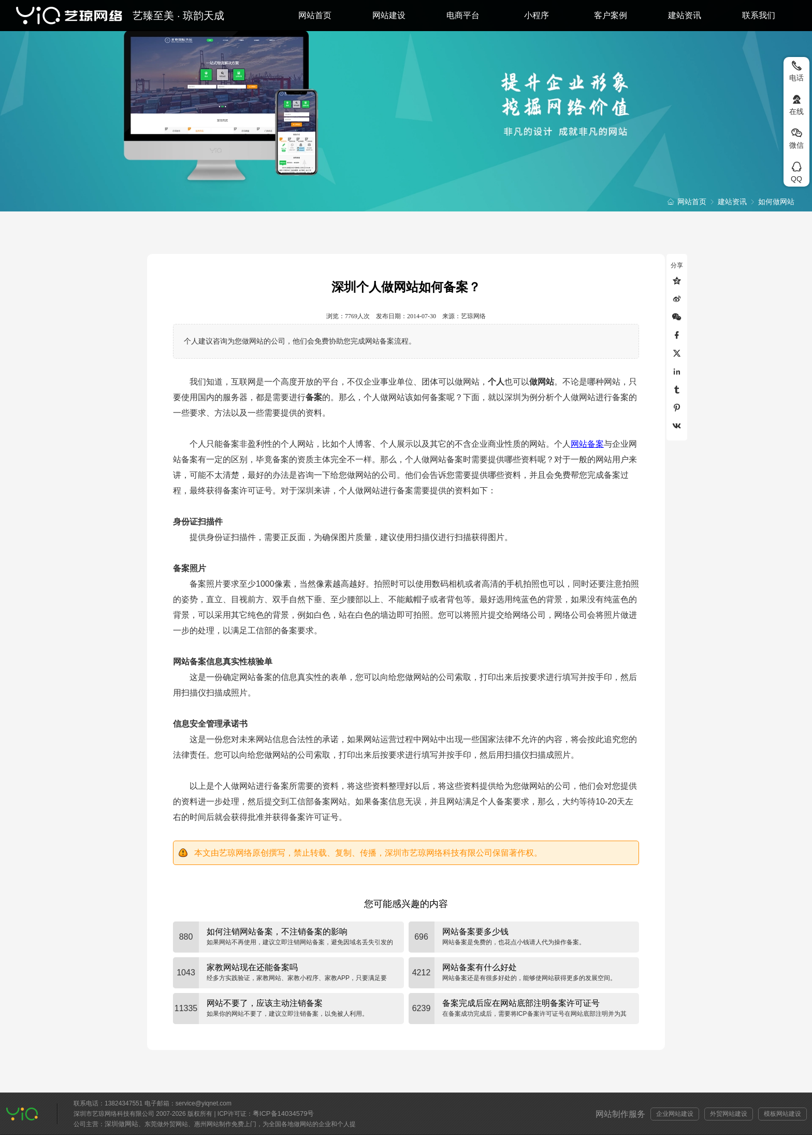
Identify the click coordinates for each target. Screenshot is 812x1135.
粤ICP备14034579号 (283, 1113)
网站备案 (587, 443)
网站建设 (388, 15)
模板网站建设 (782, 1113)
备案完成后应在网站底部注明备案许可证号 (521, 1003)
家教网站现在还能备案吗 (252, 967)
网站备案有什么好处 (479, 967)
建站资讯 (684, 15)
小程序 (536, 15)
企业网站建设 (674, 1113)
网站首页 (314, 15)
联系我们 (758, 15)
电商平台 (463, 15)
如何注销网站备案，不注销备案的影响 (277, 931)
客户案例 (610, 15)
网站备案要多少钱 (475, 931)
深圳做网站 (121, 1124)
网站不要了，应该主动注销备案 (265, 1003)
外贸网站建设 (728, 1113)
